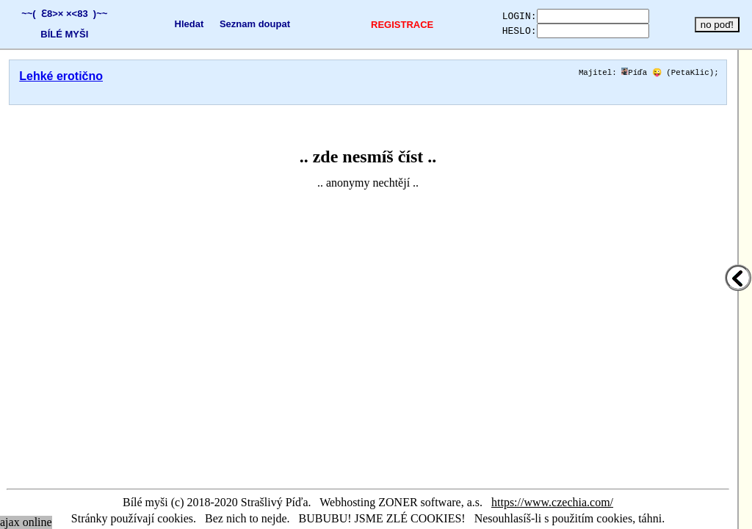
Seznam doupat (244, 23)
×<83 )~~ (83, 13)
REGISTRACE (383, 24)
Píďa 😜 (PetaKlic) (667, 73)
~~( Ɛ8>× (39, 13)
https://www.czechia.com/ (552, 502)
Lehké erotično (61, 76)
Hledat (177, 23)
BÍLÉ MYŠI (61, 34)
